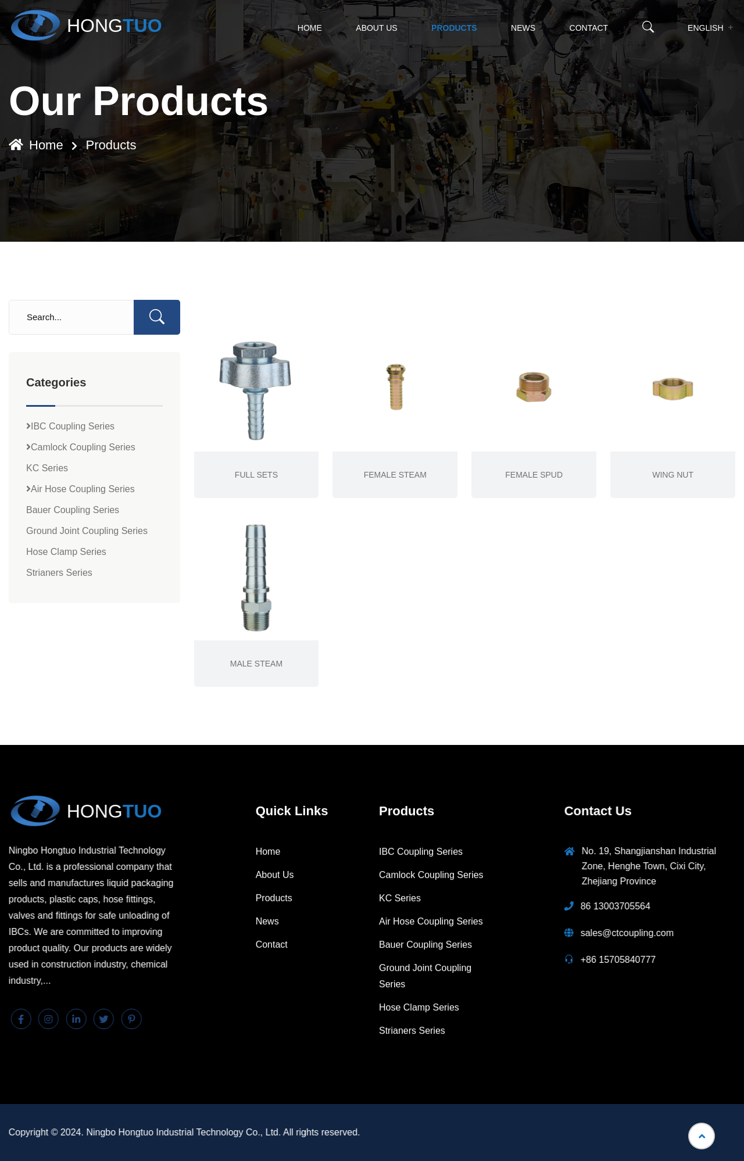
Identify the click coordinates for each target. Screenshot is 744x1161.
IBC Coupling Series (70, 426)
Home (310, 28)
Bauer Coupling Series (72, 510)
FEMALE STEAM (395, 474)
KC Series (47, 468)
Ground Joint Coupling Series (87, 531)
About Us (376, 28)
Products (454, 28)
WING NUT (672, 474)
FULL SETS (256, 474)
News (523, 28)
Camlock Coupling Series (80, 447)
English (705, 28)
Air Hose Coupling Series (80, 489)
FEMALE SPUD (534, 474)
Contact (589, 28)
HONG (85, 25)
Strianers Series (59, 573)
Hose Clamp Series (66, 552)
